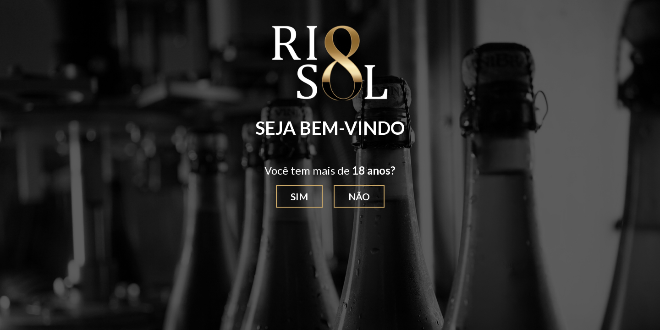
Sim (299, 196)
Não (359, 196)
